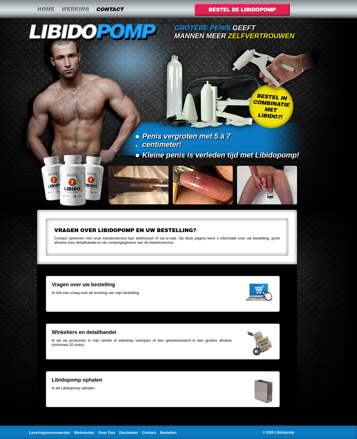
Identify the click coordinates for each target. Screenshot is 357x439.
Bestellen (168, 432)
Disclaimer (128, 432)
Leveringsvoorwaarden (49, 432)
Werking (75, 9)
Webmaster (84, 432)
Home (45, 9)
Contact (110, 9)
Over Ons (106, 432)
